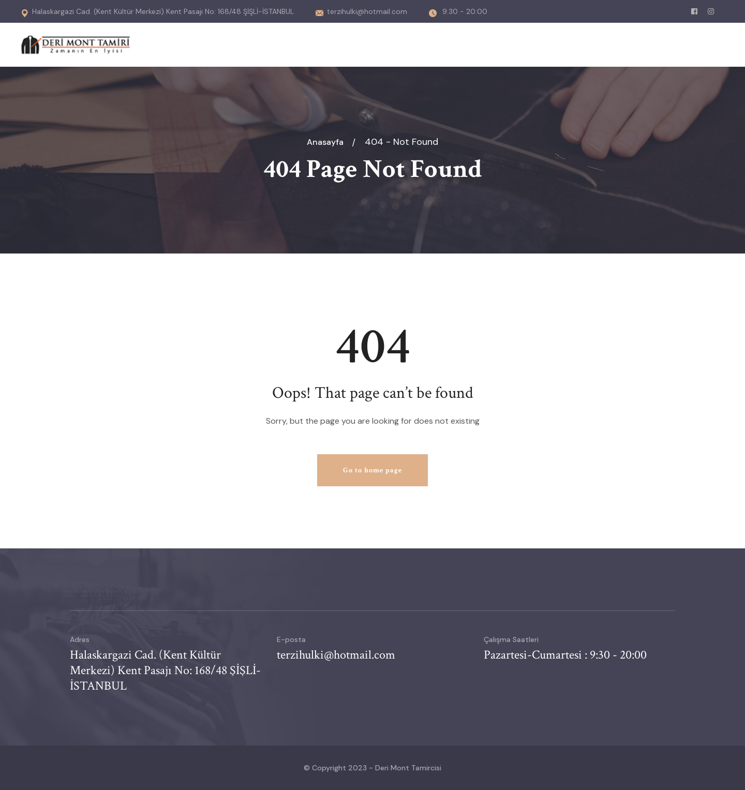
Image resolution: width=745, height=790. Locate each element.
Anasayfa (327, 142)
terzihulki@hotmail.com (361, 11)
